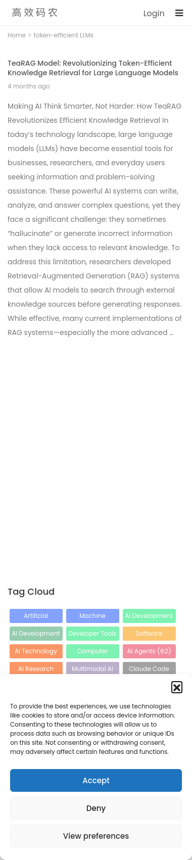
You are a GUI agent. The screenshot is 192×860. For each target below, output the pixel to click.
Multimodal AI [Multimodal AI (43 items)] (92, 670)
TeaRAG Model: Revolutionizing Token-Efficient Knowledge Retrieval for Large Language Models (93, 68)
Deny (96, 808)
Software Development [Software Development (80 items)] (149, 635)
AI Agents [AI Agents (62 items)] (149, 651)
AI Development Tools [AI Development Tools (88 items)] (36, 635)
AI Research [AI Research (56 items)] (36, 670)
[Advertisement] (96, 444)
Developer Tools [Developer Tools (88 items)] (92, 635)
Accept (95, 780)
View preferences (96, 836)
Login (154, 13)
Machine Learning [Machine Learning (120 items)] (93, 617)
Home (17, 35)
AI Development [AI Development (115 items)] (149, 617)
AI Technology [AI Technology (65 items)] (36, 652)
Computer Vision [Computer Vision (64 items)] (92, 652)
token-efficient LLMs (63, 35)
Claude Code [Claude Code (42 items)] (149, 670)
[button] (177, 687)
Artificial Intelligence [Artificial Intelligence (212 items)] (35, 617)
